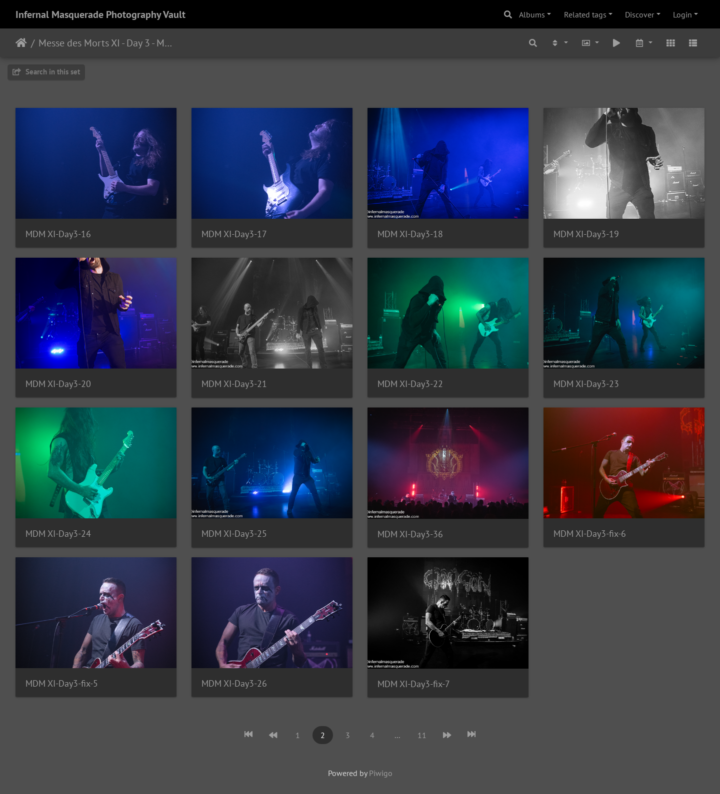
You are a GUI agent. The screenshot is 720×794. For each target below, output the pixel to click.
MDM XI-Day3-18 (410, 234)
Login (682, 14)
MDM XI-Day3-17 (234, 234)
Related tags (585, 14)
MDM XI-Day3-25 (234, 533)
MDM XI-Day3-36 (410, 534)
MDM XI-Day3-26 (234, 683)
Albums (532, 14)
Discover (639, 14)
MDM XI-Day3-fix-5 (62, 683)
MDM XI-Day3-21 (234, 384)
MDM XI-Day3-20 (58, 384)
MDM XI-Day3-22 (410, 384)
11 (422, 735)
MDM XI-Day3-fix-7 (414, 684)
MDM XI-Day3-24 (58, 533)
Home (21, 42)
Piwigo (380, 773)
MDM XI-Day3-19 (586, 234)
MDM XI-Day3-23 (586, 384)
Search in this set (46, 71)
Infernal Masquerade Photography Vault (101, 14)
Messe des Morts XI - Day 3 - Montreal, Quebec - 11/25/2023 (107, 42)
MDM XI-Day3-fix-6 (590, 533)
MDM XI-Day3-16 (58, 234)
